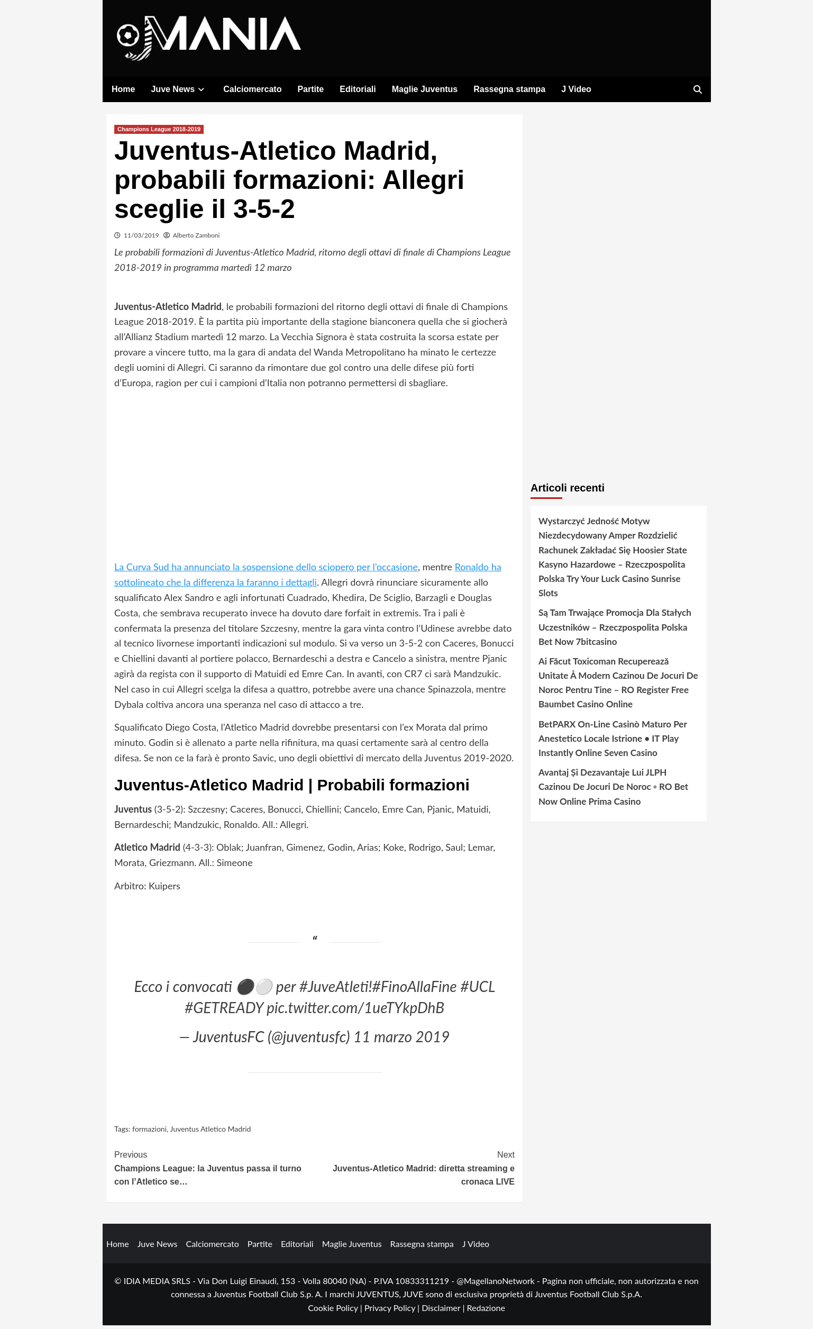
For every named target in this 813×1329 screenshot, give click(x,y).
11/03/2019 (141, 239)
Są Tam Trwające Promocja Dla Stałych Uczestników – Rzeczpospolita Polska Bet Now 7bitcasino (614, 630)
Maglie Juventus (425, 89)
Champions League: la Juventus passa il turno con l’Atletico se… (214, 1171)
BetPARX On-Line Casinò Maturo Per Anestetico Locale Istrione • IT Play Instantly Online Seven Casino (612, 742)
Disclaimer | (444, 1311)
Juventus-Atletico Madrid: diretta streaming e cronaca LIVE (415, 1171)
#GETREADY (224, 1011)
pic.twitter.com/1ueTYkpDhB (355, 1011)
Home (123, 89)
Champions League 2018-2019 (158, 133)
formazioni (149, 1132)
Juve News (179, 89)
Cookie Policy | (336, 1311)
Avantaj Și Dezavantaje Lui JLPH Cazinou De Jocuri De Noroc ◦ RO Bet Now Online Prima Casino (613, 790)
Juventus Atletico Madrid (210, 1132)
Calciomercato (252, 89)
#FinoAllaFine (414, 990)
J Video (576, 89)
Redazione (486, 1311)
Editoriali (358, 89)
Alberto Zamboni (196, 239)
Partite (310, 89)
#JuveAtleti (334, 990)
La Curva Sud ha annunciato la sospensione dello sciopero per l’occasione (266, 570)
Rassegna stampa (509, 89)
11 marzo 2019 (401, 1040)
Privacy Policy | (393, 1311)
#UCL (477, 990)
